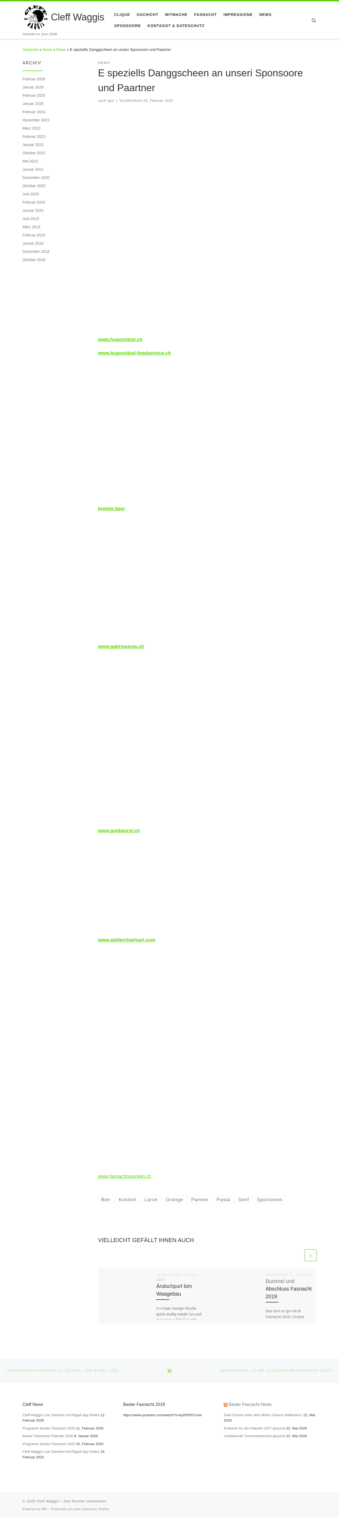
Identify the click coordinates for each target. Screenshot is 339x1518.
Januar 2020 (33, 210)
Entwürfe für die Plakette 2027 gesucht (254, 1428)
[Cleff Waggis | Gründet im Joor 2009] (36, 16)
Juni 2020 (31, 194)
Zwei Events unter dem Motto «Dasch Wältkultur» (263, 1415)
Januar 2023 (33, 145)
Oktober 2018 (34, 260)
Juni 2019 (31, 219)
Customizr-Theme (95, 1509)
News (47, 49)
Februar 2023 (34, 136)
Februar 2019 (34, 235)
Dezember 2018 (36, 251)
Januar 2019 (33, 243)
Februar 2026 (34, 79)
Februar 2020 (34, 202)
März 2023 (31, 128)
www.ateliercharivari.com (126, 940)
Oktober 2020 (34, 186)
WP (44, 1509)
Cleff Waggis (48, 1501)
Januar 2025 (33, 104)
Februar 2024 (34, 112)
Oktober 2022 (34, 153)
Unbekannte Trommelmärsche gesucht (254, 1436)
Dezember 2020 (36, 177)
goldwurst (121, 830)
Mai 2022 (30, 161)
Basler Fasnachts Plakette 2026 (48, 1436)
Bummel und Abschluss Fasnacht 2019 (289, 1288)
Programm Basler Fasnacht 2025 (49, 1444)
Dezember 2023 (36, 120)
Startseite (30, 49)
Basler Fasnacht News (250, 1404)
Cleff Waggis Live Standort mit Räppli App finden (61, 1415)
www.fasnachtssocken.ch (124, 1176)
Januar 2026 (33, 87)
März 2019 (31, 227)
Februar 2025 (34, 95)
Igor (111, 101)
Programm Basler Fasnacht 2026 (49, 1428)
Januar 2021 (33, 169)
